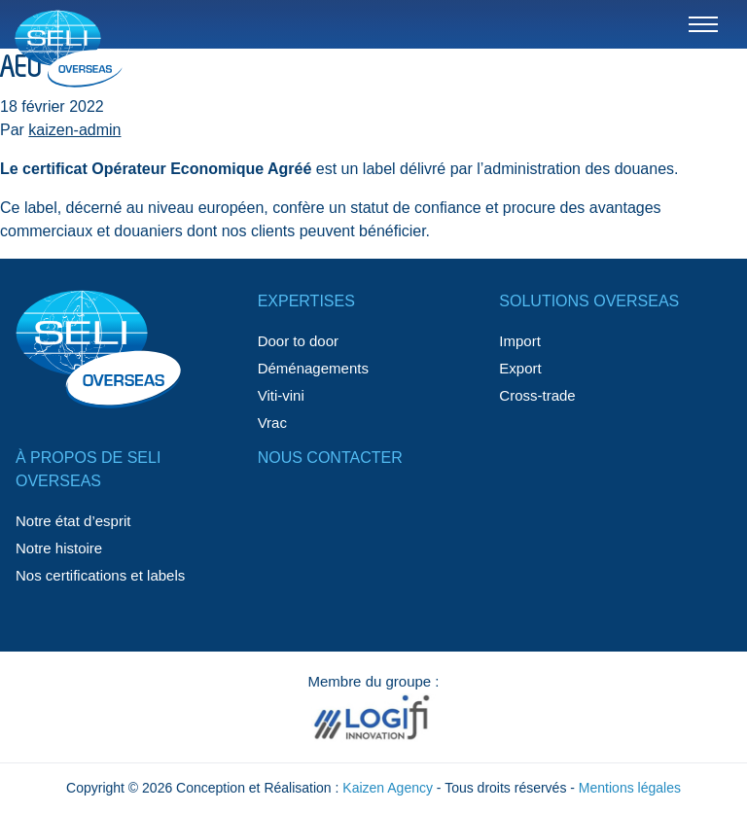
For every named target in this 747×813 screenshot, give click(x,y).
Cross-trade (537, 395)
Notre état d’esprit (73, 521)
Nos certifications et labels (100, 575)
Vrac (272, 422)
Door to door (298, 341)
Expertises (306, 301)
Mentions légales (630, 787)
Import (520, 341)
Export (520, 368)
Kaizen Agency (387, 787)
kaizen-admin (74, 130)
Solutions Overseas (589, 301)
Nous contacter (330, 457)
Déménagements (313, 368)
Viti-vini (281, 395)
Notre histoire (59, 548)
